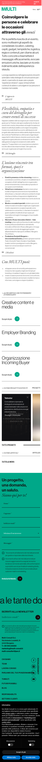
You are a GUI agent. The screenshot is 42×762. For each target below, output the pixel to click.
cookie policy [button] (6, 722)
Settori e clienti (9, 699)
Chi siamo (6, 659)
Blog (4, 688)
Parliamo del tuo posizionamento (18, 673)
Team (4, 664)
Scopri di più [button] (21, 752)
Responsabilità (9, 694)
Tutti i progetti (9, 445)
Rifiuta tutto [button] (11, 757)
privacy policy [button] (10, 713)
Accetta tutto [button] (30, 757)
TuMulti (5, 679)
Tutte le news (8, 462)
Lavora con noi (9, 668)
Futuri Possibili (9, 683)
